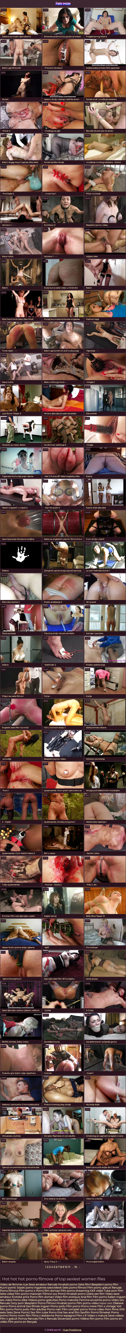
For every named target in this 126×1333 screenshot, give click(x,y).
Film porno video (87, 1303)
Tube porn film (113, 1290)
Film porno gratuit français (104, 1287)
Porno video (96, 1309)
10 (66, 1267)
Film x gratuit (8, 1318)
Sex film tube (39, 1312)
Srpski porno (25, 1287)
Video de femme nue (14, 1284)
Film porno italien (104, 1297)
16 (75, 1267)
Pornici (25, 1312)
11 (69, 1267)
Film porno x (27, 1290)
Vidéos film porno (92, 1318)
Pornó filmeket (100, 1312)
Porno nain (54, 1309)
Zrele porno (63, 3)
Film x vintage (106, 1306)
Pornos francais (28, 1318)
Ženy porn (17, 1303)
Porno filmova (9, 1290)
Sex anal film (71, 1312)
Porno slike (20, 1300)
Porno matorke (69, 1300)
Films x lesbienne (43, 1315)
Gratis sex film (95, 1293)
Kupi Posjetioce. (72, 1329)
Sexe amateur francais (43, 1284)
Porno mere (89, 1306)
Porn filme (112, 1309)
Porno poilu (57, 1306)
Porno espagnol (65, 1315)
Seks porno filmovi (74, 1287)
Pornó (62, 1293)
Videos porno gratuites (43, 1300)
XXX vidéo (96, 1290)
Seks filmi (84, 1284)
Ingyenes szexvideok (48, 1287)
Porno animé (17, 1306)
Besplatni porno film (104, 1284)
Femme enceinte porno (95, 1300)
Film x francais (47, 1318)
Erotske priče (21, 1297)
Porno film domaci (48, 1290)
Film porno (73, 1306)
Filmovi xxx (49, 1293)
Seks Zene (13, 1312)
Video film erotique (67, 1297)
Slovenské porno (68, 1318)
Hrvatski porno (67, 1284)
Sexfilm (85, 1312)
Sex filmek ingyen (38, 1306)
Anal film (86, 1297)
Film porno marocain (28, 1293)
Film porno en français (22, 1321)
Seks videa (7, 1293)
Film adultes (38, 1309)
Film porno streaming (75, 1290)
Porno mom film (20, 1315)
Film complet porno (75, 1309)
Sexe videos (116, 1315)
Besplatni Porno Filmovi (40, 1303)
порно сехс (106, 1303)
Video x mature (97, 1315)
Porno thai (55, 1312)
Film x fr (81, 1315)
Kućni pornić (8, 1287)
